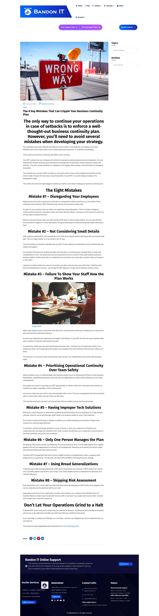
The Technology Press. (71, 526)
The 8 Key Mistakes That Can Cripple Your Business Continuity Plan (63, 112)
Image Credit (36, 326)
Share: (25, 539)
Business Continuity (48, 104)
